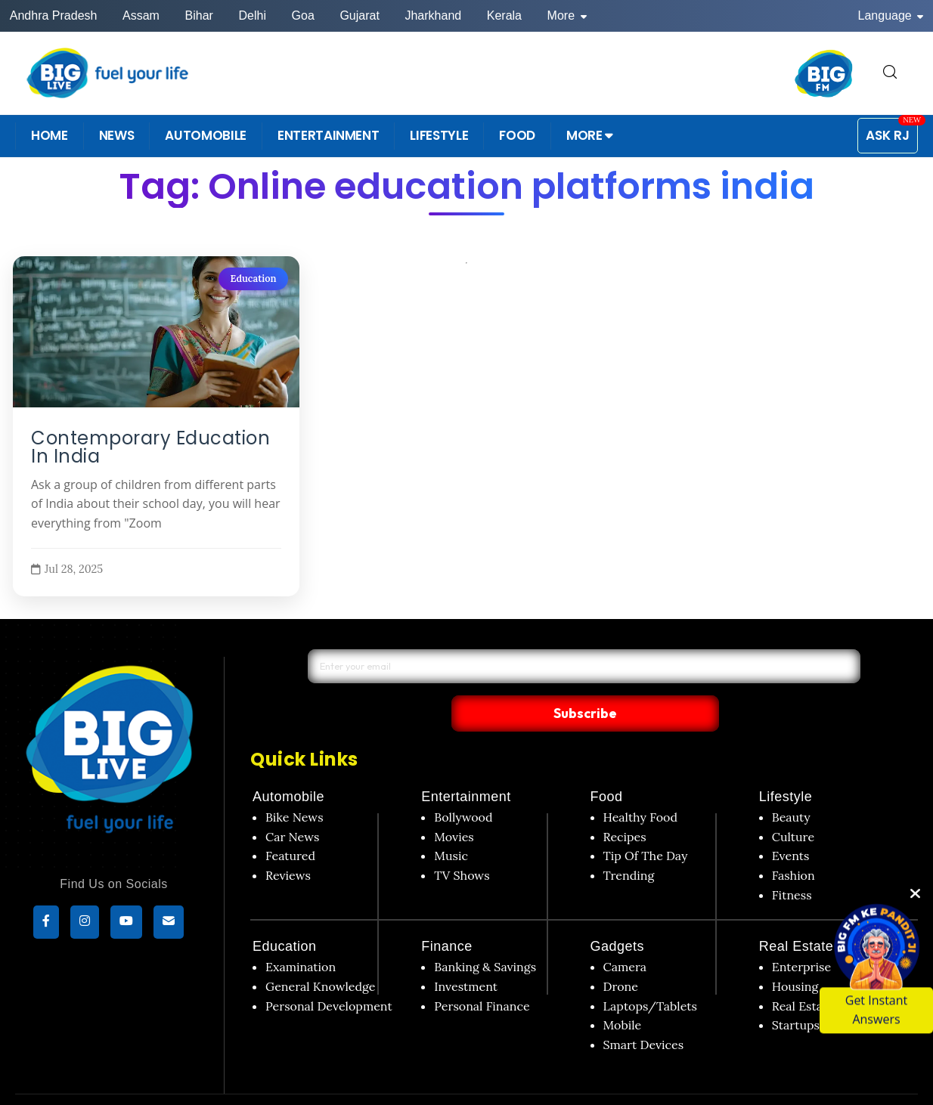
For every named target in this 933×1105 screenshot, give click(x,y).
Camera (625, 935)
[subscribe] (168, 923)
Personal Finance (481, 974)
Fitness (792, 863)
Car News (292, 804)
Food (606, 764)
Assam (141, 15)
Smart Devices (643, 1012)
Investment (465, 954)
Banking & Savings (485, 935)
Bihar (199, 15)
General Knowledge (320, 954)
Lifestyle (786, 764)
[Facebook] (46, 923)
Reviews (288, 843)
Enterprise (801, 935)
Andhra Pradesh (54, 15)
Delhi (251, 15)
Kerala (504, 15)
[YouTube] (126, 923)
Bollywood (463, 786)
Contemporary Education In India (150, 447)
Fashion (793, 843)
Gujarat (359, 15)
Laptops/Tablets (650, 974)
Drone (620, 954)
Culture (793, 804)
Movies (454, 804)
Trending (629, 843)
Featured (290, 824)
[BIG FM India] (824, 73)
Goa (303, 15)
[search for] (889, 73)
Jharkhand (433, 15)
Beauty (791, 786)
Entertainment (466, 764)
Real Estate (796, 915)
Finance (447, 915)
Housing (795, 954)
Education (253, 278)
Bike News (294, 786)
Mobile (622, 993)
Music (451, 824)
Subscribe (723, 680)
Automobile (288, 764)
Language (891, 15)
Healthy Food (640, 786)
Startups (796, 993)
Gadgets (617, 915)
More (567, 15)
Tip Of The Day (645, 824)
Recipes (624, 804)
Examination (300, 935)
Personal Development (328, 974)
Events (791, 824)
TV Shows (461, 843)
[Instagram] (84, 923)
